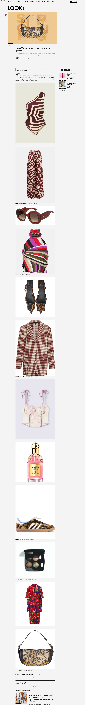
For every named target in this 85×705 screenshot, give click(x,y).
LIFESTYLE (32, 1)
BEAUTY (20, 1)
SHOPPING (38, 1)
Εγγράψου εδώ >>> (20, 683)
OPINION (43, 1)
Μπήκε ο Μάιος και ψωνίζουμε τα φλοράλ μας (71, 77)
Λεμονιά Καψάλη (70, 81)
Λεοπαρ (38, 674)
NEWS (53, 1)
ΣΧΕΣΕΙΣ (48, 1)
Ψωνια (17, 674)
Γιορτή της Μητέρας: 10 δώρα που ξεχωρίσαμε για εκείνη (72, 85)
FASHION (15, 1)
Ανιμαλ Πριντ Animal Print (27, 674)
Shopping (11, 43)
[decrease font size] (6, 14)
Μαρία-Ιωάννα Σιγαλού (24, 58)
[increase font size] (6, 16)
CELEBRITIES (26, 1)
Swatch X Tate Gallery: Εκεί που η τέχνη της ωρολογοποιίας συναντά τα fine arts (41, 698)
